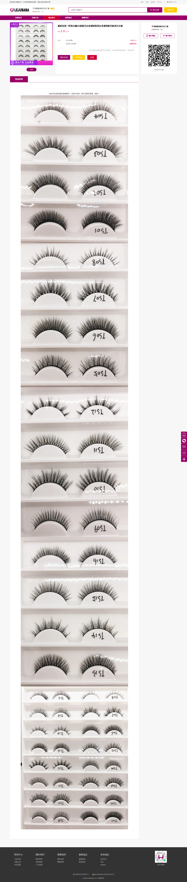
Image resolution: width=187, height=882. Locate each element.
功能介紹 (17, 862)
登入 (159, 2)
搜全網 (154, 10)
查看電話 (79, 57)
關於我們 (39, 859)
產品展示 (51, 18)
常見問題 (17, 865)
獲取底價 (64, 57)
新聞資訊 (68, 18)
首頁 (142, 2)
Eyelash (103, 859)
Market (103, 865)
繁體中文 (172, 2)
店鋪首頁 (18, 18)
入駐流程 (17, 859)
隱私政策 (82, 862)
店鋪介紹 (35, 18)
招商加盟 (39, 862)
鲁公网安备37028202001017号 (103, 874)
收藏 (153, 2)
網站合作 (60, 859)
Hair (102, 862)
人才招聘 (39, 865)
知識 (147, 2)
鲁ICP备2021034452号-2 (81, 874)
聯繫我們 (85, 18)
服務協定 (82, 859)
